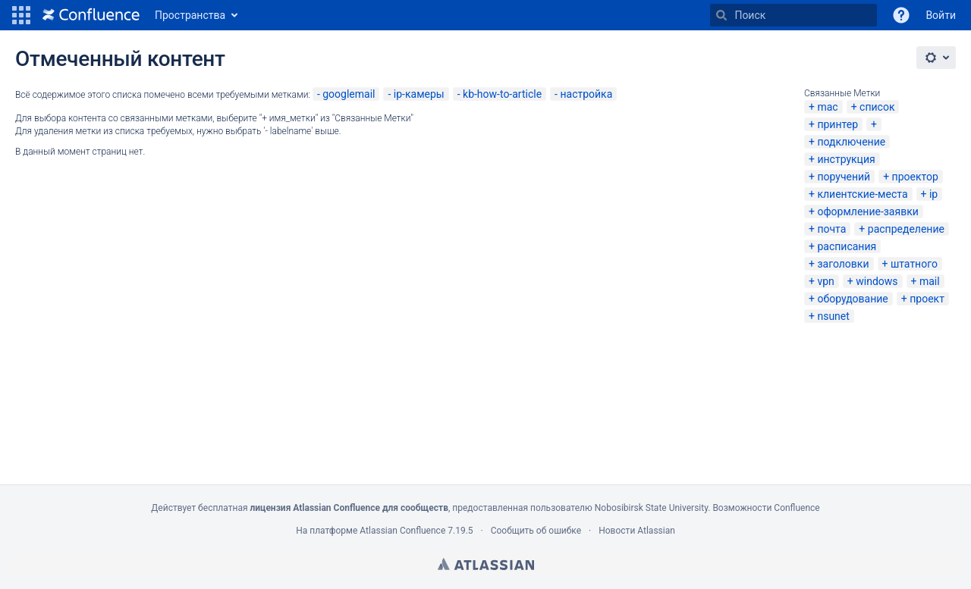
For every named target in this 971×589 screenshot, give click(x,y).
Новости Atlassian (637, 530)
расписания (846, 246)
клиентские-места (862, 194)
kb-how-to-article (502, 94)
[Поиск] (721, 15)
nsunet (833, 316)
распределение (906, 229)
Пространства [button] (190, 15)
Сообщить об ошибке (536, 530)
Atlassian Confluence (402, 530)
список (876, 107)
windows (876, 281)
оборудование (852, 299)
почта (831, 229)
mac (827, 107)
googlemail (348, 94)
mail (929, 281)
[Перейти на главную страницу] (91, 15)
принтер (837, 124)
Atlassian (486, 564)
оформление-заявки (867, 211)
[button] (21, 15)
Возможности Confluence (765, 508)
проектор (915, 177)
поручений (843, 177)
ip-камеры (419, 94)
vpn (825, 281)
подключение (851, 142)
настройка (586, 94)
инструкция (846, 159)
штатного (914, 264)
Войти (940, 15)
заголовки (843, 264)
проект (927, 299)
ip (933, 194)
